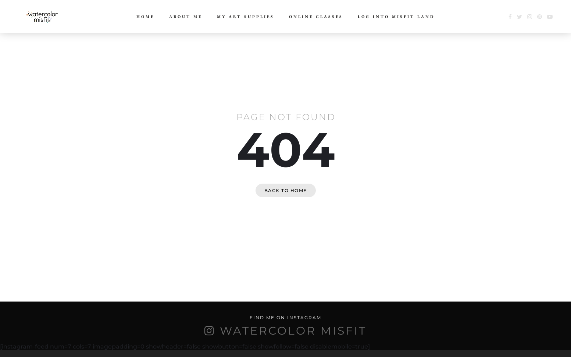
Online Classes (316, 16)
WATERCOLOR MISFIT (293, 331)
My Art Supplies (245, 16)
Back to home (285, 190)
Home (145, 16)
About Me (185, 16)
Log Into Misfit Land (396, 16)
